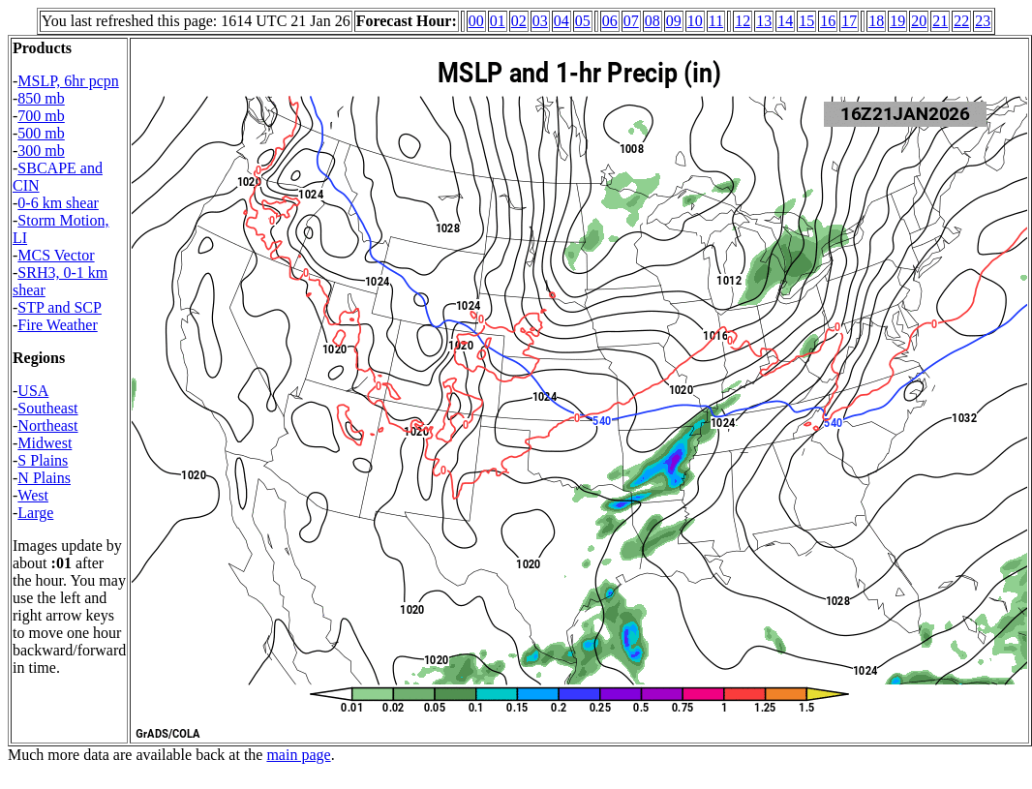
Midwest (44, 443)
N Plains (44, 478)
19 (897, 21)
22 (961, 21)
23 (982, 21)
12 (742, 21)
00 (476, 21)
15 (806, 21)
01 (497, 21)
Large (35, 512)
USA (32, 390)
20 (918, 21)
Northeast (47, 425)
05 (583, 21)
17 (849, 21)
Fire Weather (57, 325)
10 (695, 21)
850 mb (40, 98)
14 (785, 21)
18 (876, 21)
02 (519, 21)
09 (674, 21)
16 (827, 21)
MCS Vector (55, 255)
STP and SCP (59, 307)
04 (561, 21)
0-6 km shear (58, 203)
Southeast (47, 408)
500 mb (40, 133)
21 (940, 21)
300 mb (40, 150)
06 (610, 21)
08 (652, 21)
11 (716, 21)
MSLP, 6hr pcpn (67, 81)
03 (540, 21)
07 (631, 21)
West (32, 495)
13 (764, 21)
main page (298, 754)
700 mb (40, 115)
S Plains (42, 460)
